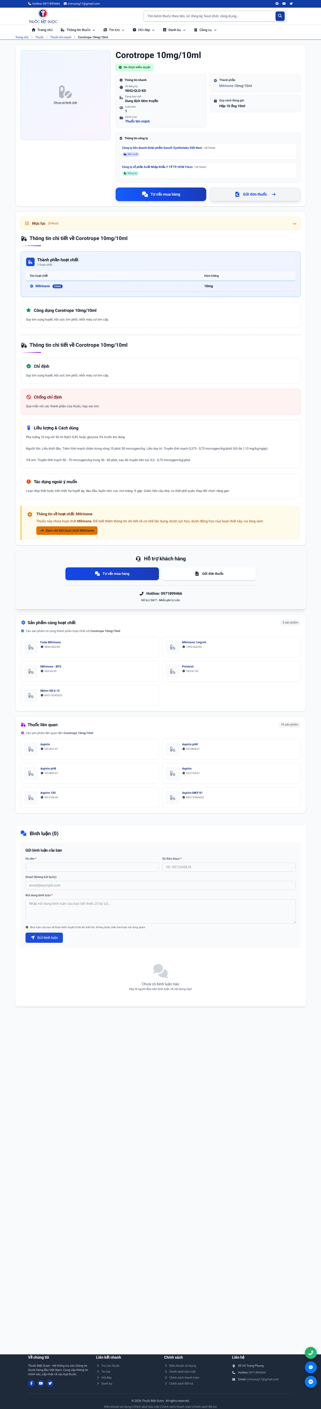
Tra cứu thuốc (108, 1365)
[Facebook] (277, 4)
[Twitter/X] (291, 4)
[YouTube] (284, 4)
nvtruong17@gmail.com (263, 1379)
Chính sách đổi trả (178, 1383)
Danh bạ (174, 30)
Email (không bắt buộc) (41, 877)
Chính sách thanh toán (181, 1377)
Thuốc (39, 37)
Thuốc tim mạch (60, 37)
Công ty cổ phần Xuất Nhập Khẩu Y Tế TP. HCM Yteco (164, 167)
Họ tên (30, 858)
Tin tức (114, 30)
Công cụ (205, 30)
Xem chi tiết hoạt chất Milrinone (67, 530)
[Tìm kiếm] (280, 16)
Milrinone (226, 86)
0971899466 (257, 1372)
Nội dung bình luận (39, 895)
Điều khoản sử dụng (180, 1365)
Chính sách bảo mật (180, 1371)
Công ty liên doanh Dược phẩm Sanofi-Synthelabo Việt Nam (168, 147)
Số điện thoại (172, 858)
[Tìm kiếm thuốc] (215, 16)
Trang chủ (42, 30)
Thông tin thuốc (78, 30)
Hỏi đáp (143, 30)
